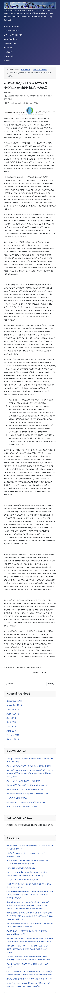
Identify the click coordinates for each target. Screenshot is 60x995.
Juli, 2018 (11, 718)
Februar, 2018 (13, 735)
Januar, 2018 (13, 739)
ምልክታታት (9, 56)
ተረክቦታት (8, 52)
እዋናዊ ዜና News (11, 30)
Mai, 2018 (11, 726)
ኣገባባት (7, 60)
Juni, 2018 (11, 722)
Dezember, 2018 (14, 701)
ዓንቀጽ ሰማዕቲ (10, 43)
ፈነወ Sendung (10, 39)
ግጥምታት (8, 47)
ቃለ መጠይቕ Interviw (13, 35)
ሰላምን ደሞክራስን (11, 26)
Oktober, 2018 (13, 709)
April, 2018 (12, 731)
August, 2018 (13, 714)
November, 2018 (14, 705)
